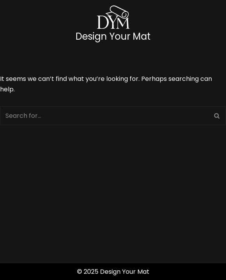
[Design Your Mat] (113, 25)
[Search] (104, 115)
